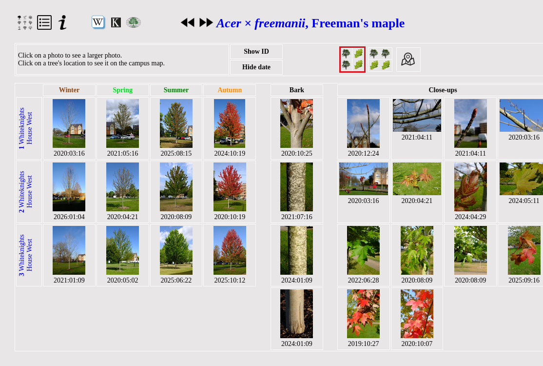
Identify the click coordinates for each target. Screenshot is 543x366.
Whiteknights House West (25, 128)
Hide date (256, 67)
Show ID (256, 51)
